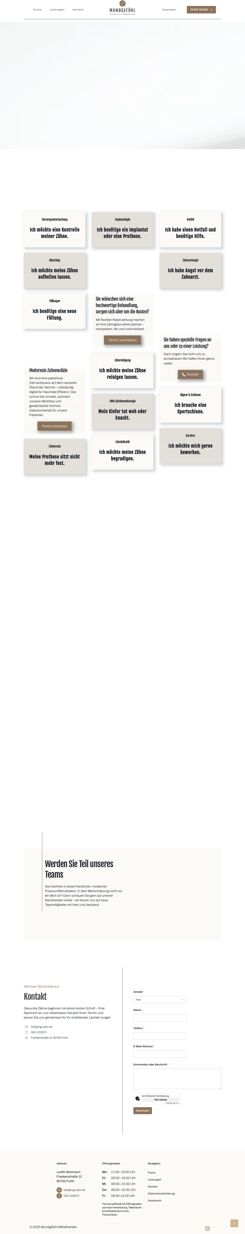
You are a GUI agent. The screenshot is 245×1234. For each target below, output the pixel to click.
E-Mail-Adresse (143, 1045)
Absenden (142, 1110)
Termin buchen (201, 10)
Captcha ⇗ (173, 1103)
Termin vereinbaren (122, 340)
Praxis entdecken (54, 426)
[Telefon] (159, 1035)
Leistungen (57, 9)
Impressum (154, 1200)
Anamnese (169, 9)
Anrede (138, 991)
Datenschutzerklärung (161, 1193)
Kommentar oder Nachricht (151, 1064)
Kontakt (190, 374)
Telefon (138, 1027)
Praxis (37, 9)
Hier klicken (160, 1099)
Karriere (78, 9)
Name (138, 1009)
